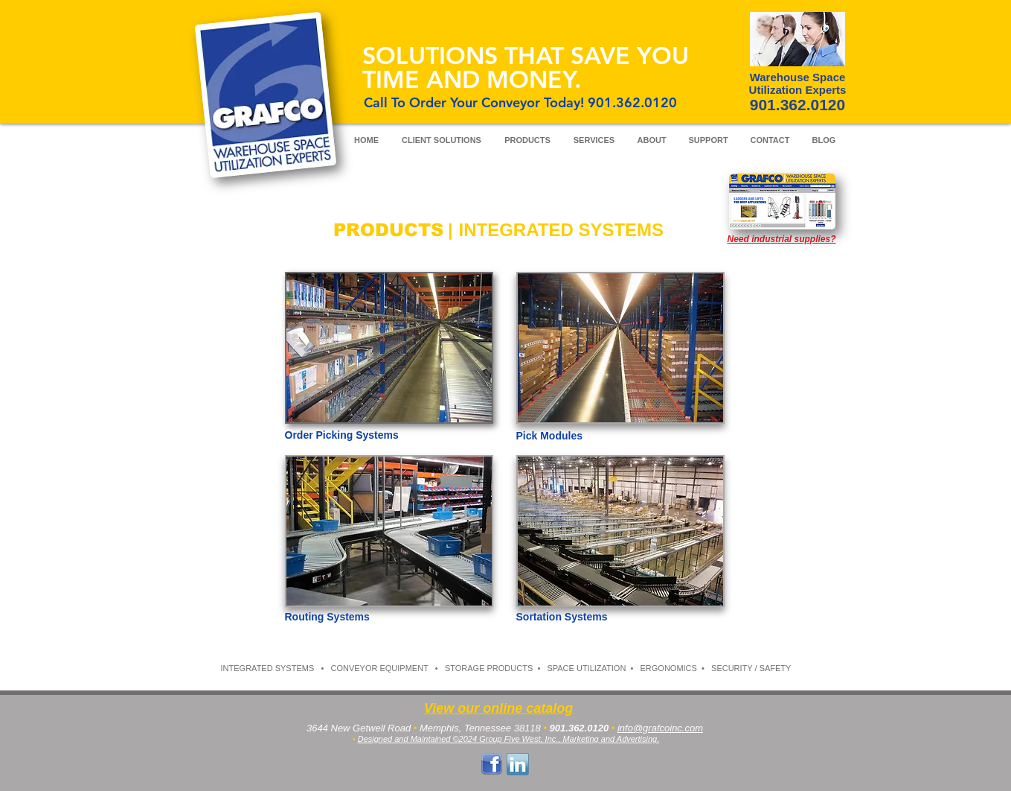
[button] (389, 531)
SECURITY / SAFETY (751, 668)
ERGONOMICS (669, 668)
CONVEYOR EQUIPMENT (379, 668)
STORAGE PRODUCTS (489, 668)
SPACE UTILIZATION (586, 668)
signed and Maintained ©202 (420, 738)
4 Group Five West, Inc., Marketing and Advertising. (565, 738)
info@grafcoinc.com (660, 728)
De (363, 738)
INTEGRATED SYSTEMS (268, 668)
